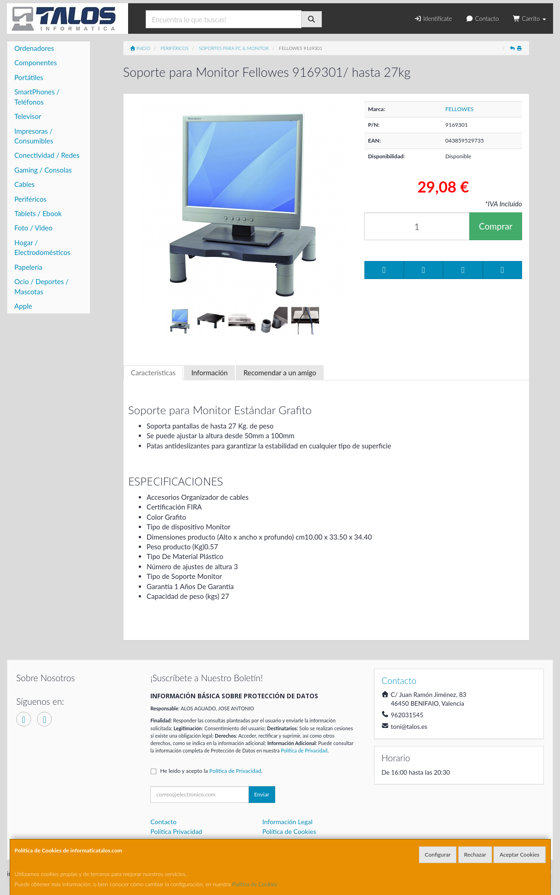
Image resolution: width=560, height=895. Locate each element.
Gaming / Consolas (43, 170)
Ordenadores (34, 48)
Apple (23, 306)
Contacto (482, 18)
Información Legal (287, 822)
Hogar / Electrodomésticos (42, 247)
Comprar (495, 226)
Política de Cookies (254, 884)
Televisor (27, 116)
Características (153, 372)
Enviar (262, 794)
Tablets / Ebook (38, 213)
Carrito (529, 18)
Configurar (438, 854)
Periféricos (30, 199)
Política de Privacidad (304, 750)
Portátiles (28, 77)
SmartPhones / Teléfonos (37, 96)
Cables (24, 184)
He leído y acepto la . (211, 770)
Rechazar (475, 854)
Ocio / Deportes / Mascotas (41, 286)
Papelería (28, 267)
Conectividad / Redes (47, 155)
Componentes (35, 62)
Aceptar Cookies (519, 854)
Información (209, 372)
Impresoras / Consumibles (33, 136)
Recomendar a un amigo (279, 372)
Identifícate (433, 18)
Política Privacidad (176, 831)
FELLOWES (459, 109)
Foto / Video (33, 228)
